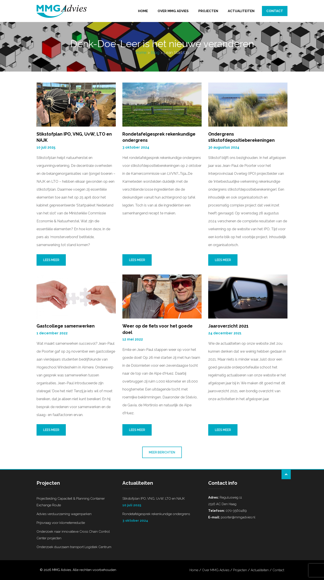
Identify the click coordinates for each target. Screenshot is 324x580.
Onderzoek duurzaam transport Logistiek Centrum (74, 547)
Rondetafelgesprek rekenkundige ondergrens (162, 518)
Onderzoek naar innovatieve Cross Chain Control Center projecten (73, 535)
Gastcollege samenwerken (66, 326)
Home (143, 11)
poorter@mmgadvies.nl (237, 517)
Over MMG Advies (173, 11)
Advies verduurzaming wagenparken (64, 514)
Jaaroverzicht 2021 (228, 326)
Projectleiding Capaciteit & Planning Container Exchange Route (71, 502)
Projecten (208, 11)
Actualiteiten (241, 11)
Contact (274, 11)
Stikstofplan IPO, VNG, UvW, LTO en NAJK (162, 502)
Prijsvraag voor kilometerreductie (61, 523)
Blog (155, 52)
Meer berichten (162, 452)
